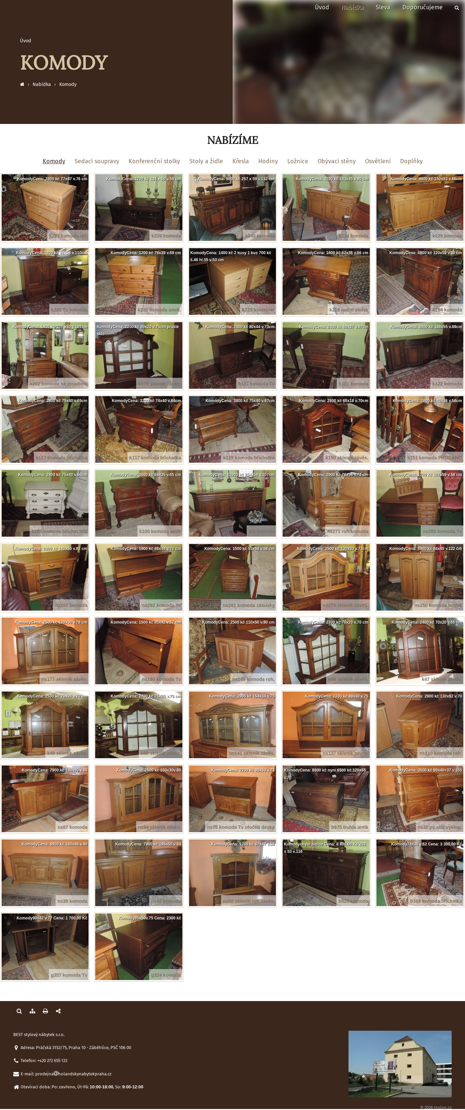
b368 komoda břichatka (436, 901)
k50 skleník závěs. (161, 753)
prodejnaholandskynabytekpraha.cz (73, 1073)
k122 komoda (447, 383)
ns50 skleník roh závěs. (249, 901)
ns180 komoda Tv (161, 679)
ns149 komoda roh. (253, 679)
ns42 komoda (166, 901)
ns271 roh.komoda (347, 531)
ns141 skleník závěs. (252, 753)
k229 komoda (447, 236)
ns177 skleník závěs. (64, 679)
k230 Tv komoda (69, 309)
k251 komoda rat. (68, 236)
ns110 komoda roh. (440, 753)
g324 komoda (166, 975)
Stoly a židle (206, 161)
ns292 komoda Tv (161, 605)
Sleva (383, 7)
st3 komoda (262, 531)
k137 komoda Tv (256, 383)
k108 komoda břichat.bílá (59, 531)
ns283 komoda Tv (442, 531)
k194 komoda (447, 309)
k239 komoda (166, 236)
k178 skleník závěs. (159, 383)
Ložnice (297, 161)
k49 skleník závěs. (67, 753)
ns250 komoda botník (438, 605)
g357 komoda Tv (69, 975)
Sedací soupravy (97, 161)
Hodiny (268, 161)
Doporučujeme (422, 7)
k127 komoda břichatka (62, 457)
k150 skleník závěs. (347, 457)
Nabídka (352, 7)
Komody (68, 84)
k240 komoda (260, 236)
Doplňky (411, 161)
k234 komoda (353, 236)
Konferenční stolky (154, 161)
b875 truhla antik (349, 827)
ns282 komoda (71, 605)
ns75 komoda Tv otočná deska (241, 827)
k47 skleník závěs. (442, 679)
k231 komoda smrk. (159, 309)
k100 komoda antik (160, 531)
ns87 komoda (72, 827)
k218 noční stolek (349, 309)
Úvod (322, 7)
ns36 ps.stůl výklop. (440, 827)
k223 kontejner (258, 309)
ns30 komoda (72, 901)
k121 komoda (353, 383)
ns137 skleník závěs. (345, 753)
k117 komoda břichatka (155, 457)
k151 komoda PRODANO (434, 457)
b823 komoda (353, 901)
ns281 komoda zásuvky (249, 605)
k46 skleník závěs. (348, 679)
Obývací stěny (337, 161)
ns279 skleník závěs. (345, 605)
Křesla (240, 161)
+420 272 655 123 (52, 1060)
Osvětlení (378, 161)
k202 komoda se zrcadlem (59, 383)
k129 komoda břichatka (249, 457)
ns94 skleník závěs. (159, 827)
